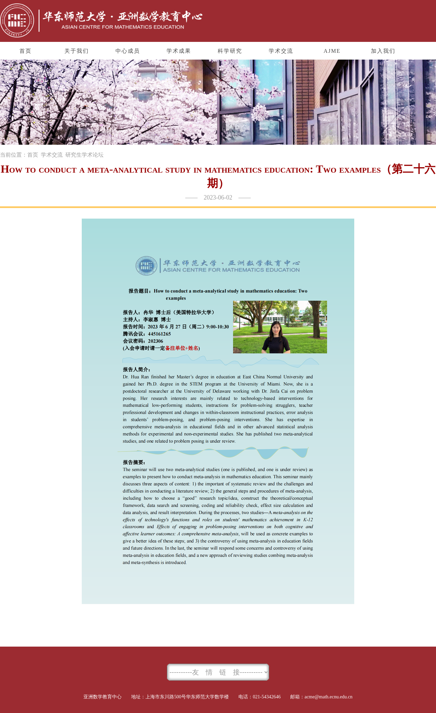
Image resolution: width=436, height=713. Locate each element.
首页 (32, 155)
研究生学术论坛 (84, 155)
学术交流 (52, 155)
